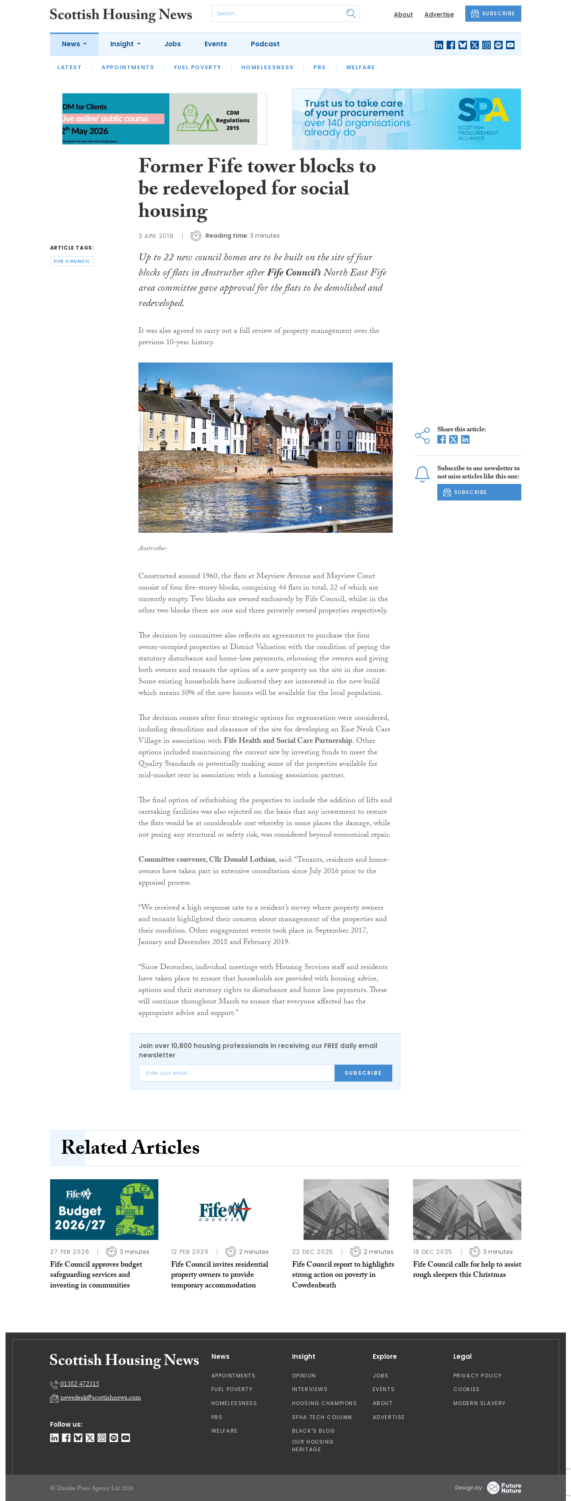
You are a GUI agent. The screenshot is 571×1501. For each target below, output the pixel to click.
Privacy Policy (477, 1375)
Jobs (172, 43)
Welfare (360, 67)
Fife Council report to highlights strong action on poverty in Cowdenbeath (343, 1276)
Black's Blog (313, 1430)
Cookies (466, 1389)
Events (216, 43)
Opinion (304, 1375)
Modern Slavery (479, 1403)
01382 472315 (79, 1385)
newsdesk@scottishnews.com (100, 1398)
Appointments (128, 67)
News (72, 43)
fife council (72, 261)
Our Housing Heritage (313, 1445)
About (403, 14)
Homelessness (267, 67)
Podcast (265, 43)
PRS (319, 67)
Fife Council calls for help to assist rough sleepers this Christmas (467, 1270)
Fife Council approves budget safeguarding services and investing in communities (96, 1276)
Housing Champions (324, 1403)
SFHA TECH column (322, 1417)
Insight (122, 43)
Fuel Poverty (198, 67)
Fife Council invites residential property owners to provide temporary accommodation (219, 1276)
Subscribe (363, 1073)
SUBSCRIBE (493, 13)
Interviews (310, 1389)
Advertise (439, 14)
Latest (69, 67)
